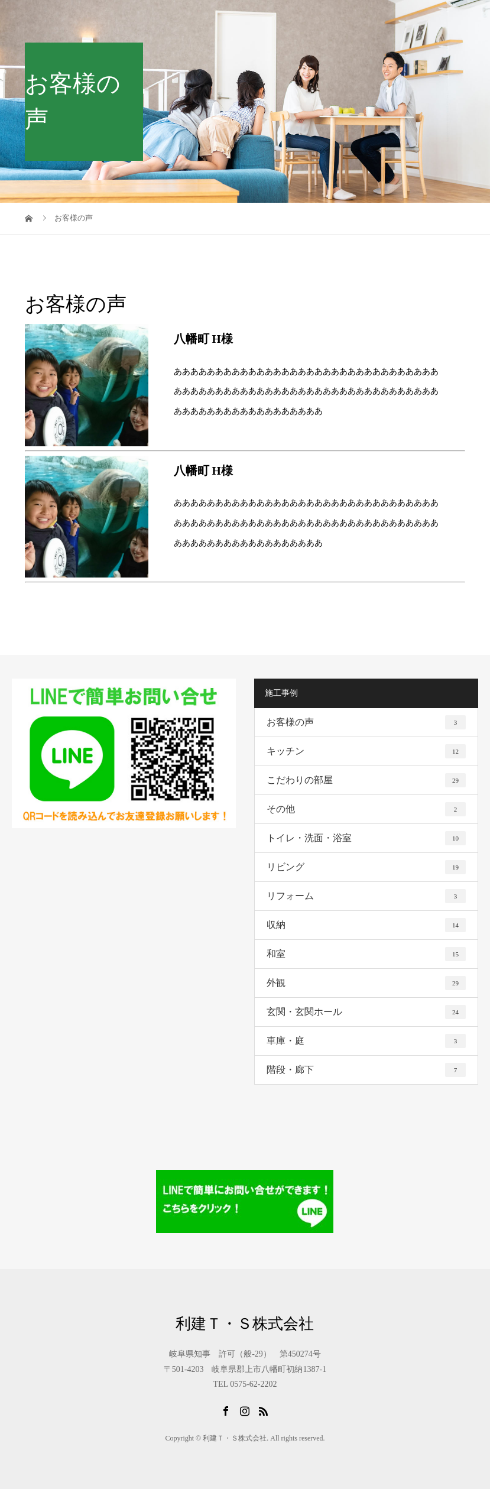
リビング (366, 867)
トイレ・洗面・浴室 (366, 838)
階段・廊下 (366, 1070)
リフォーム (366, 896)
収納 (366, 925)
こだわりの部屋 (366, 780)
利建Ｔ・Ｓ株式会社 (245, 1324)
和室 (366, 954)
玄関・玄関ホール (366, 1012)
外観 (366, 983)
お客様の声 (366, 722)
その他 (366, 809)
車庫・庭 (366, 1041)
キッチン (366, 751)
